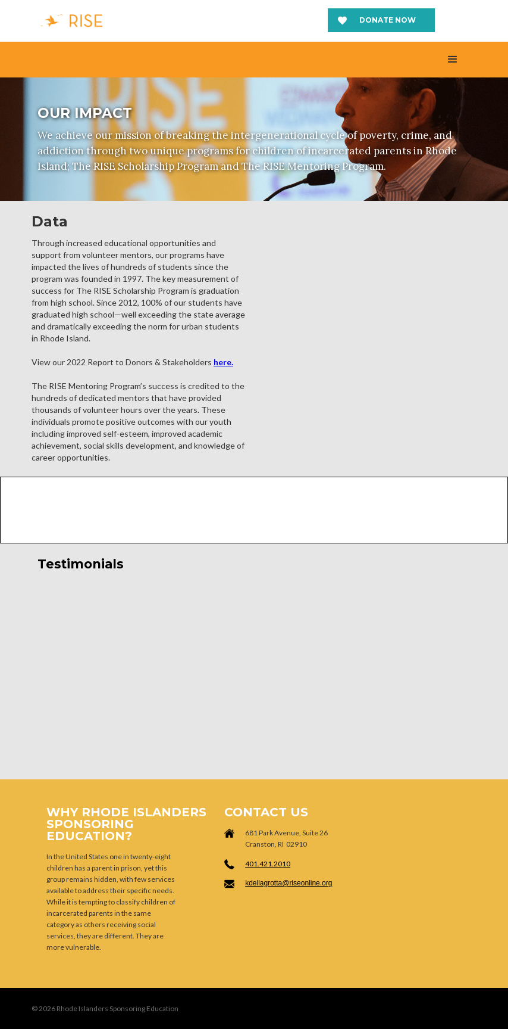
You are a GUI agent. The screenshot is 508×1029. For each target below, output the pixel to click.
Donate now (387, 19)
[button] (453, 59)
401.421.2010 (267, 863)
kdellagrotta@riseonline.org (288, 883)
